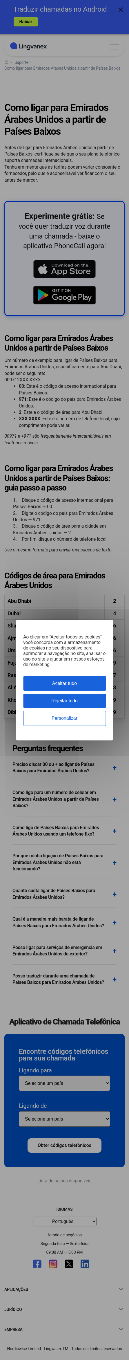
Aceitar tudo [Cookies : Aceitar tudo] (64, 683)
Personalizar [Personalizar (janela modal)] (64, 718)
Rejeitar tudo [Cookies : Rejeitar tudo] (64, 700)
